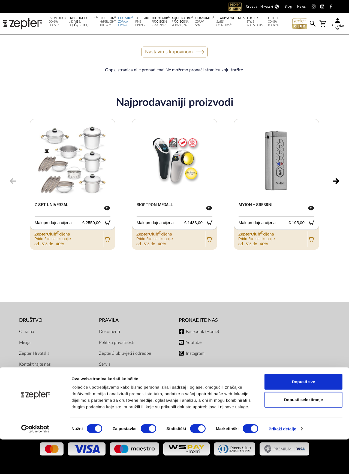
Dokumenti (109, 332)
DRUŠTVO (30, 321)
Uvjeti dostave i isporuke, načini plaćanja (129, 390)
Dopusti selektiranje (303, 434)
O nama (26, 332)
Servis (104, 365)
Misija (25, 343)
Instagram (195, 354)
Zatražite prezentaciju (39, 376)
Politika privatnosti (116, 343)
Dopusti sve (303, 416)
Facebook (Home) (202, 332)
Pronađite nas (198, 321)
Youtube (193, 343)
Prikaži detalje (282, 463)
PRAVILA (109, 321)
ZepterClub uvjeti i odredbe (125, 354)
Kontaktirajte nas (35, 365)
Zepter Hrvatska (34, 354)
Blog (23, 387)
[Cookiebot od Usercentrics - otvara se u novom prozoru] (35, 463)
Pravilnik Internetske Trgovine (126, 376)
